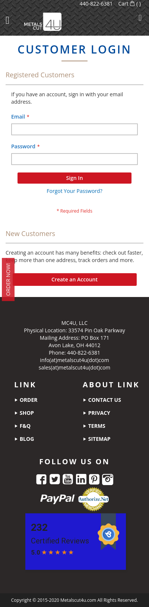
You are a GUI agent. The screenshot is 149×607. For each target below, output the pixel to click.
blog (24, 438)
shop (24, 412)
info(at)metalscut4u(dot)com (74, 360)
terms (94, 425)
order (25, 399)
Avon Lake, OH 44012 (75, 345)
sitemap (97, 438)
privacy (96, 412)
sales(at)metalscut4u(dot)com (75, 367)
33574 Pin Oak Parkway (96, 330)
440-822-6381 (95, 3)
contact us (102, 399)
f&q (22, 425)
